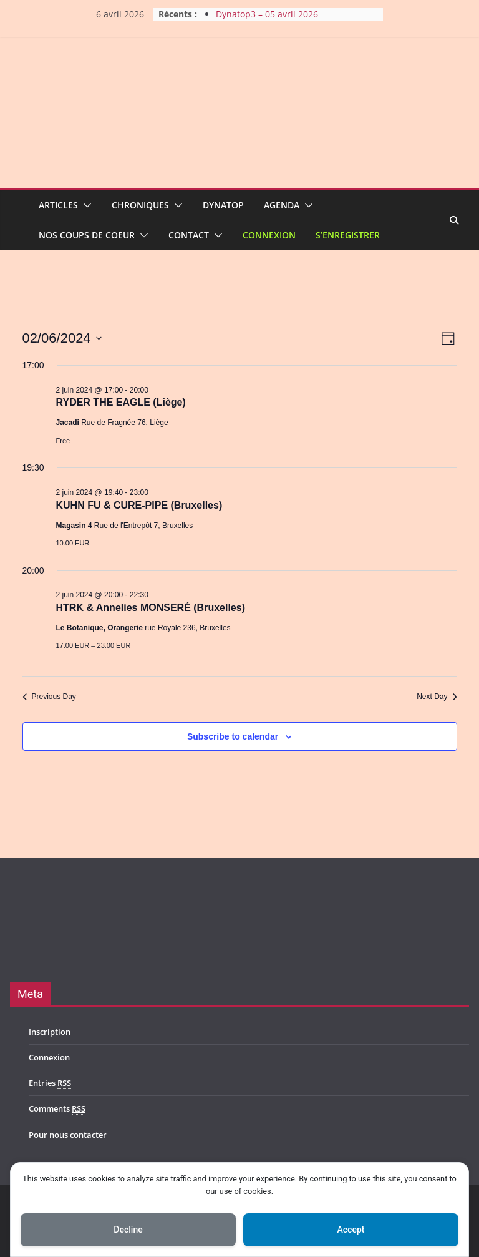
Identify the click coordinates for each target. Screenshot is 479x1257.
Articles (58, 205)
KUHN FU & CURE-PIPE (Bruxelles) (139, 505)
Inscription (49, 1031)
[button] (85, 205)
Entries (50, 1083)
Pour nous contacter (68, 1134)
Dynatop (223, 205)
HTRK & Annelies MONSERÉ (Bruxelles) (150, 607)
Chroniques (140, 205)
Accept (351, 1230)
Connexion (269, 235)
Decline (128, 1230)
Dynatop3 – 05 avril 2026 (267, 14)
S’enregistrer (348, 235)
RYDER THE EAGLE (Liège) (121, 402)
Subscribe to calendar (232, 736)
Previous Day (49, 696)
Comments (57, 1109)
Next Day (437, 696)
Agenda (281, 205)
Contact (188, 235)
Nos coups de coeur (87, 235)
